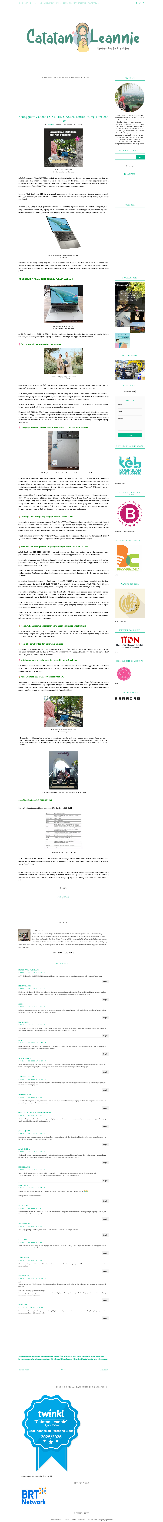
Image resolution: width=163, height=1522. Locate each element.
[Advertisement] (63, 97)
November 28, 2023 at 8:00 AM (31, 1025)
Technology (63, 78)
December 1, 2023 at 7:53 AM (31, 1307)
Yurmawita (23, 1258)
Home (21, 3)
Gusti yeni (23, 1185)
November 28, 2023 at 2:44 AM (31, 988)
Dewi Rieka (23, 1305)
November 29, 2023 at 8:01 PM (31, 1188)
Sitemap (58, 3)
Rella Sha (22, 1239)
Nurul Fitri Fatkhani (28, 970)
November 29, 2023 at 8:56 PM (31, 1242)
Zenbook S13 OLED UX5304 (79, 78)
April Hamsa (24, 1149)
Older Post (103, 1370)
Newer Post (24, 1370)
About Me (38, 3)
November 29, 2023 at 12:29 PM (32, 1079)
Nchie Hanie (24, 1167)
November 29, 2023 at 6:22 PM (31, 1115)
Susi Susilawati (25, 1058)
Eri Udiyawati (24, 1205)
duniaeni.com (24, 1095)
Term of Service (80, 3)
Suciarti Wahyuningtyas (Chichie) (34, 1113)
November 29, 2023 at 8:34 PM (31, 1208)
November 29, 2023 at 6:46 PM (31, 1151)
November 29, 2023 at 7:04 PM (31, 1169)
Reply (105, 981)
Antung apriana (26, 1077)
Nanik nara (23, 1022)
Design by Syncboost (105, 1520)
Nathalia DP (24, 1224)
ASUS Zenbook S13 (45, 78)
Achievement (49, 3)
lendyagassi (24, 1276)
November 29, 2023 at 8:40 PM (31, 1226)
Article (28, 3)
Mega (20, 1004)
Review (55, 78)
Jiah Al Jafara (25, 1131)
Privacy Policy (93, 3)
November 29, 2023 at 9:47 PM (31, 1260)
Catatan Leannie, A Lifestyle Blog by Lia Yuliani (80, 1520)
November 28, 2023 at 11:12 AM (32, 1043)
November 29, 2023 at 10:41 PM (32, 1278)
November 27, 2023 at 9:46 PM (31, 972)
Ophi (20, 1040)
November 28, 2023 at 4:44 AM (31, 1006)
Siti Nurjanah (24, 986)
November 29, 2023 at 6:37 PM (31, 1133)
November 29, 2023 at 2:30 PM (31, 1097)
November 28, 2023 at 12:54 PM (32, 1061)
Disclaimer (67, 3)
